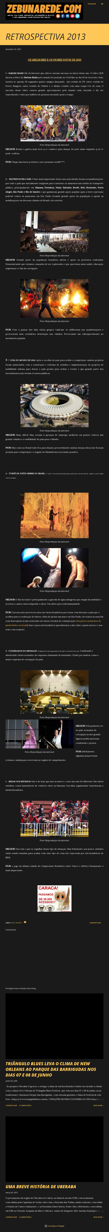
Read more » (98, 1105)
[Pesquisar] (92, 4)
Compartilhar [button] (95, 923)
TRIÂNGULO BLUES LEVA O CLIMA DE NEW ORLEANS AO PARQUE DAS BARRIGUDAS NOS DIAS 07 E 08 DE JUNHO (51, 1069)
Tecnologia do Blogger (54, 1226)
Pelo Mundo (16, 923)
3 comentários (25, 1105)
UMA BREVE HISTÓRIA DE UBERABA (41, 1186)
